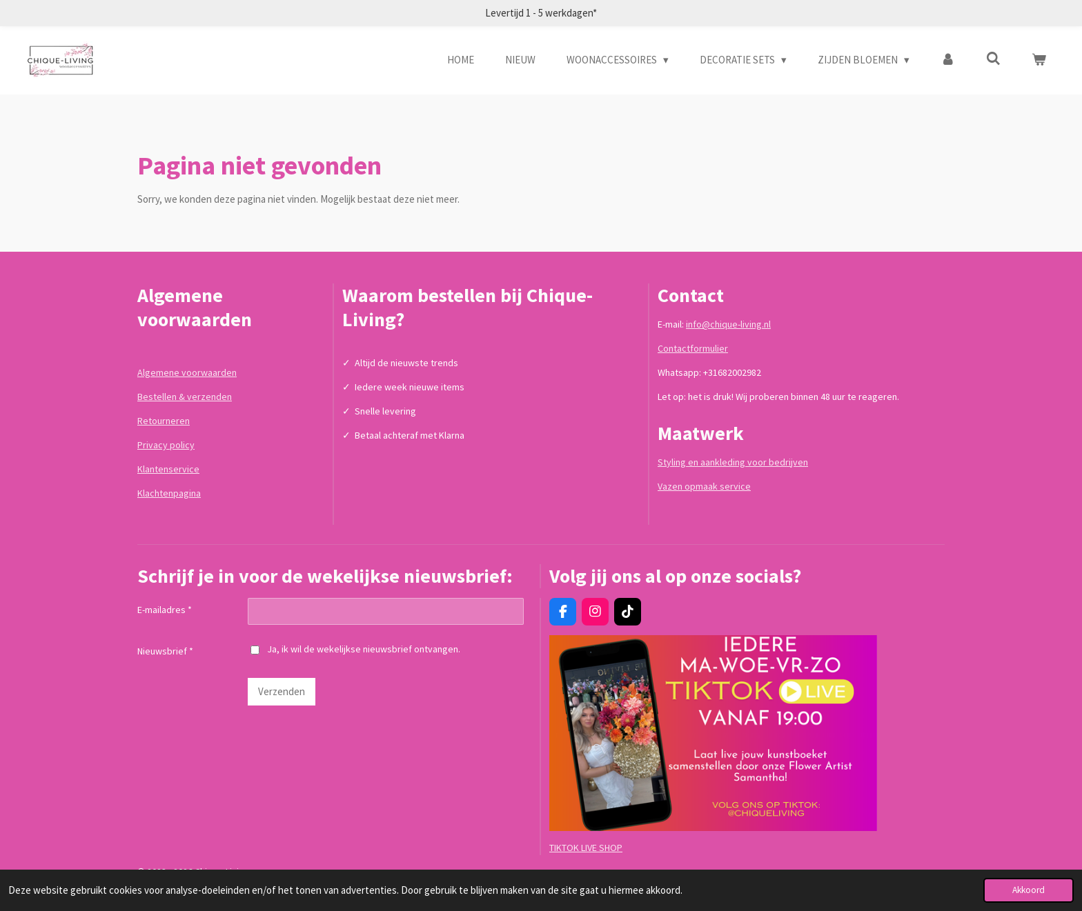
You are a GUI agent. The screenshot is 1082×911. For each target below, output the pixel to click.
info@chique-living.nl (728, 324)
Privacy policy (166, 445)
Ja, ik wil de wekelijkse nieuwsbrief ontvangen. (355, 649)
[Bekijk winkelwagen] (1038, 60)
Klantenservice (168, 469)
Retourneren (163, 420)
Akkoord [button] (1028, 890)
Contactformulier (693, 348)
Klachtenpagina (169, 493)
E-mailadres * (164, 609)
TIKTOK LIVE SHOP (585, 847)
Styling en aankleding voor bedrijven (733, 462)
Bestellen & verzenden (184, 396)
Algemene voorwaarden (187, 372)
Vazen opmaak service (704, 486)
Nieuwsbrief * (165, 651)
